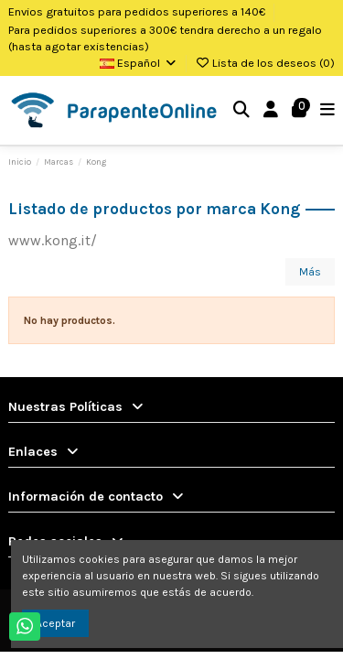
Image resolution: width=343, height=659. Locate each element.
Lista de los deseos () (265, 63)
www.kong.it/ (52, 240)
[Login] (271, 110)
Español (138, 63)
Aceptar (55, 623)
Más (310, 271)
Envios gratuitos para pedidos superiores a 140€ (138, 11)
